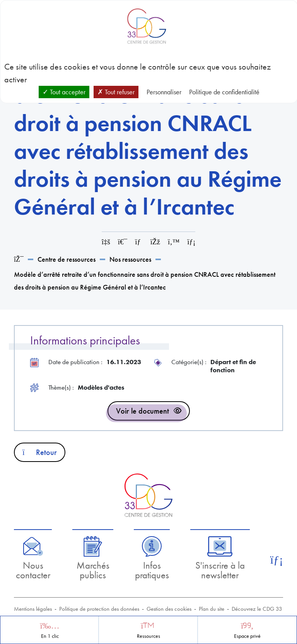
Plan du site (211, 609)
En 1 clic (50, 636)
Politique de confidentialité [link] (224, 91)
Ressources (148, 636)
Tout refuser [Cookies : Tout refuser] (116, 91)
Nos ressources (130, 259)
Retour (39, 452)
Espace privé (247, 636)
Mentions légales (33, 609)
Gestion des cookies (169, 609)
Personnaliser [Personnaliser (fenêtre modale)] (164, 91)
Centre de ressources (67, 259)
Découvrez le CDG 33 (257, 609)
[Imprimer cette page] (122, 242)
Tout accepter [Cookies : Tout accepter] (64, 91)
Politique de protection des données (99, 609)
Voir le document (142, 411)
